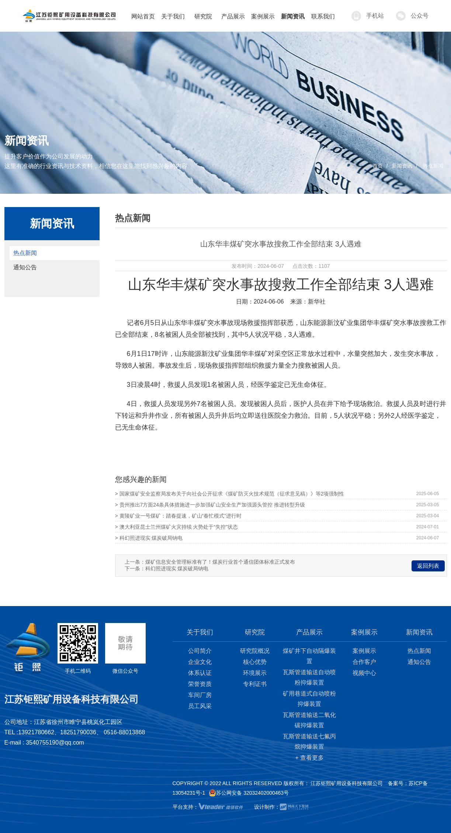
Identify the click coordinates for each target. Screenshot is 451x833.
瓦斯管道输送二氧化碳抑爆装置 (309, 720)
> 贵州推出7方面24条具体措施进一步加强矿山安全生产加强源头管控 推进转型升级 (210, 505)
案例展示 (364, 651)
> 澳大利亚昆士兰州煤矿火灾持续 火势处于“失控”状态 (176, 527)
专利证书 (255, 684)
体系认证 (200, 673)
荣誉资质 (200, 684)
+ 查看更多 (309, 758)
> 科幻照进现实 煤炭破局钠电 (149, 538)
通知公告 (25, 267)
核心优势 (255, 662)
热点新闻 (433, 166)
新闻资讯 (402, 166)
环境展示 (255, 673)
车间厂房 (200, 695)
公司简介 (200, 651)
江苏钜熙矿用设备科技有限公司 (347, 783)
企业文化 (200, 662)
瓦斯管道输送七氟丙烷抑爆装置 (309, 741)
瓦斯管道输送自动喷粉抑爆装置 (309, 677)
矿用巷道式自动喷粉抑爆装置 (309, 698)
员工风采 (200, 706)
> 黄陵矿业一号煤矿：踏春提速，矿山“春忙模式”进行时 (178, 516)
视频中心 (364, 673)
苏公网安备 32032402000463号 (249, 793)
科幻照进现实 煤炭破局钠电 (177, 568)
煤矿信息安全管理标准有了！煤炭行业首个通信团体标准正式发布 (220, 562)
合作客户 (364, 662)
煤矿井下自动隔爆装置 (309, 656)
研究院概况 (255, 651)
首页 (377, 166)
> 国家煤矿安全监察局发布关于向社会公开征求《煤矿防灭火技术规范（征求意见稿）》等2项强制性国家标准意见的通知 (229, 495)
